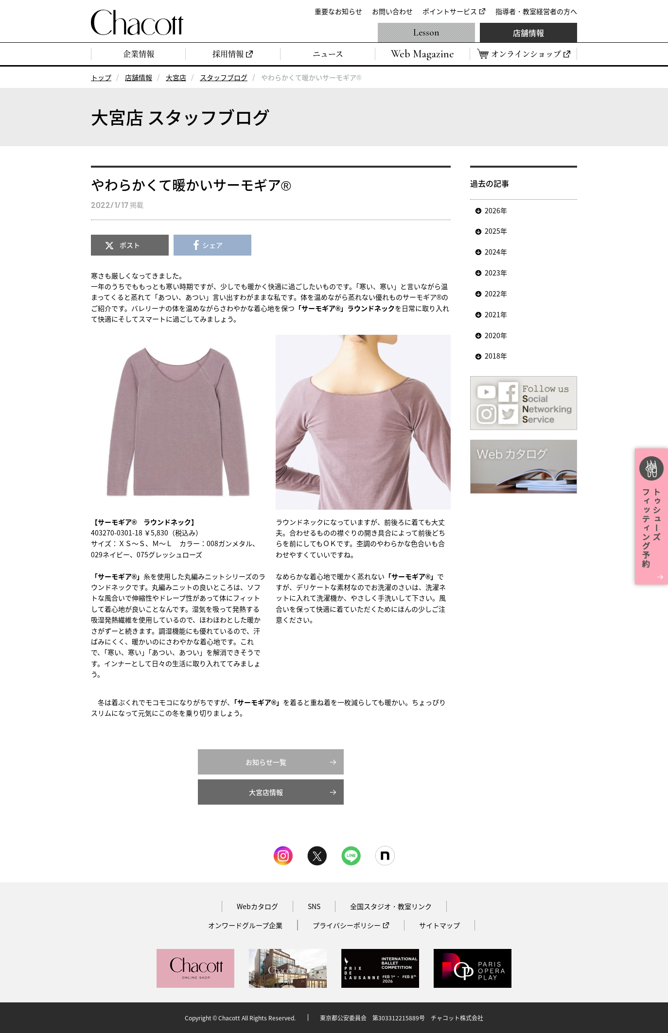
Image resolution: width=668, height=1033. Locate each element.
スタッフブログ (223, 77)
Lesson (426, 32)
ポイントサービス (449, 11)
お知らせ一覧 (266, 762)
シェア (212, 245)
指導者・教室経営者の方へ (536, 11)
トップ (101, 77)
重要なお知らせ (338, 11)
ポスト (130, 245)
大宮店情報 (266, 792)
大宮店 (176, 77)
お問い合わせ (392, 11)
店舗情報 (528, 32)
